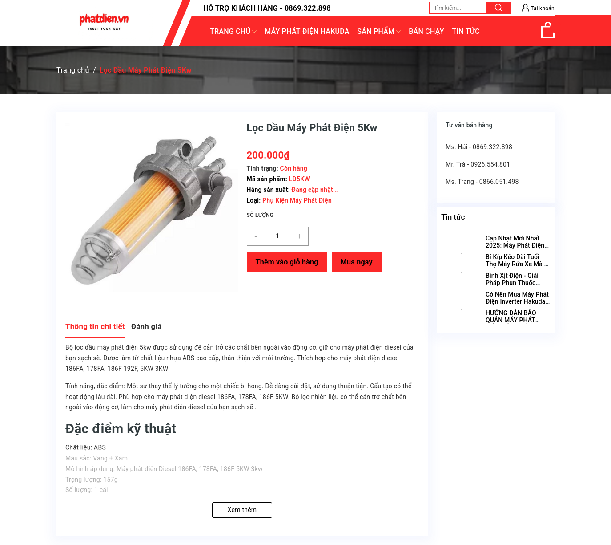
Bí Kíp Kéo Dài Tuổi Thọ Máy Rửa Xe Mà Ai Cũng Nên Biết (518, 264)
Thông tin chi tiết (95, 326)
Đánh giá (146, 326)
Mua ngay (357, 262)
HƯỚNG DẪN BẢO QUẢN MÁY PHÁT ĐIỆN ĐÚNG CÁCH (511, 320)
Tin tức (453, 216)
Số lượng (260, 215)
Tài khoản (538, 8)
